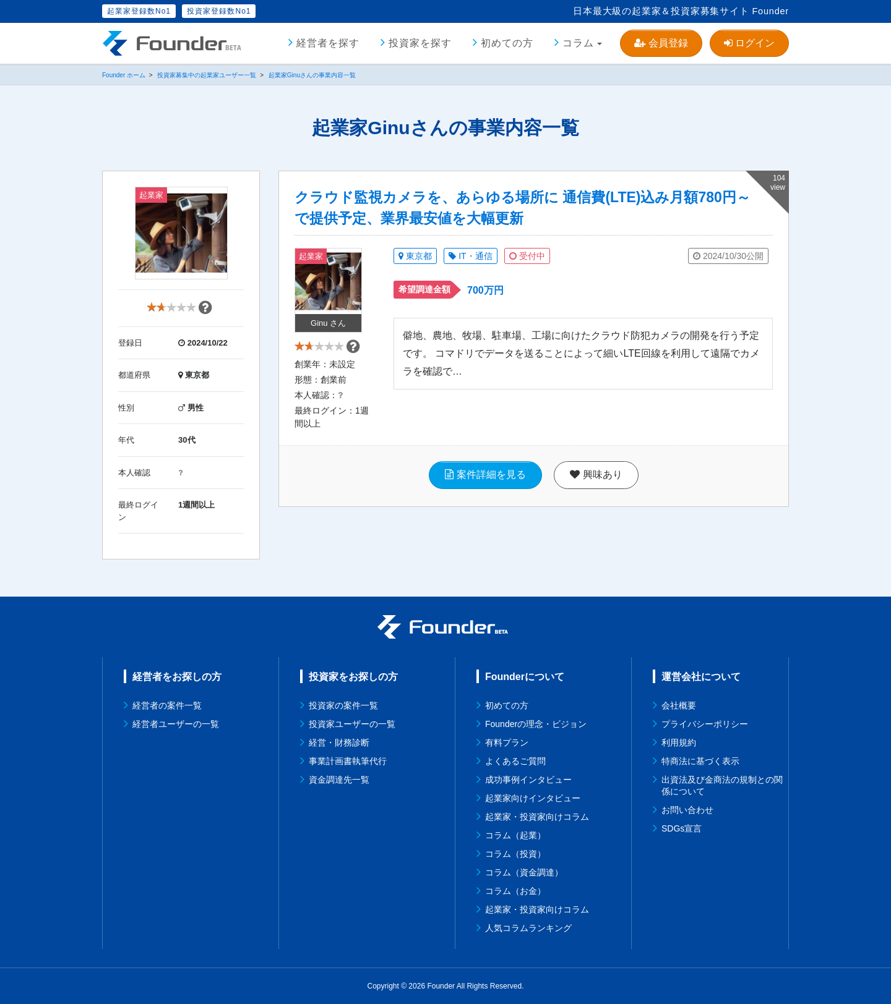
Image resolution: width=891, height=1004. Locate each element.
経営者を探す (327, 43)
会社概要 (678, 705)
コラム (578, 43)
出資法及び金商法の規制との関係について (722, 785)
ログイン (749, 43)
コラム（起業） (515, 835)
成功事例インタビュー (528, 780)
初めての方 (507, 43)
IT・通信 (470, 256)
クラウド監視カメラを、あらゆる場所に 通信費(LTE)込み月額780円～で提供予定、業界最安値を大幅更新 (523, 207)
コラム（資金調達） (524, 872)
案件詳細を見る (485, 487)
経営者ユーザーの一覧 (175, 724)
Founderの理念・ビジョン (536, 724)
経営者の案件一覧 (167, 705)
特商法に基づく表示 (700, 761)
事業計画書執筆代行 (348, 761)
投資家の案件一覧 (343, 705)
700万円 (485, 290)
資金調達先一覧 (339, 780)
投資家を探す (420, 43)
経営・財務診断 (339, 742)
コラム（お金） (515, 891)
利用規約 (678, 742)
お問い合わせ (687, 810)
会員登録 (660, 43)
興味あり (596, 487)
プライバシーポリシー (704, 724)
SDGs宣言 (681, 828)
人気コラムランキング (528, 928)
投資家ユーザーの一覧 (352, 724)
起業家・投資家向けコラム (537, 817)
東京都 (415, 256)
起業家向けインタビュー (532, 798)
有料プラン (506, 742)
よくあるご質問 (515, 761)
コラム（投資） (515, 854)
